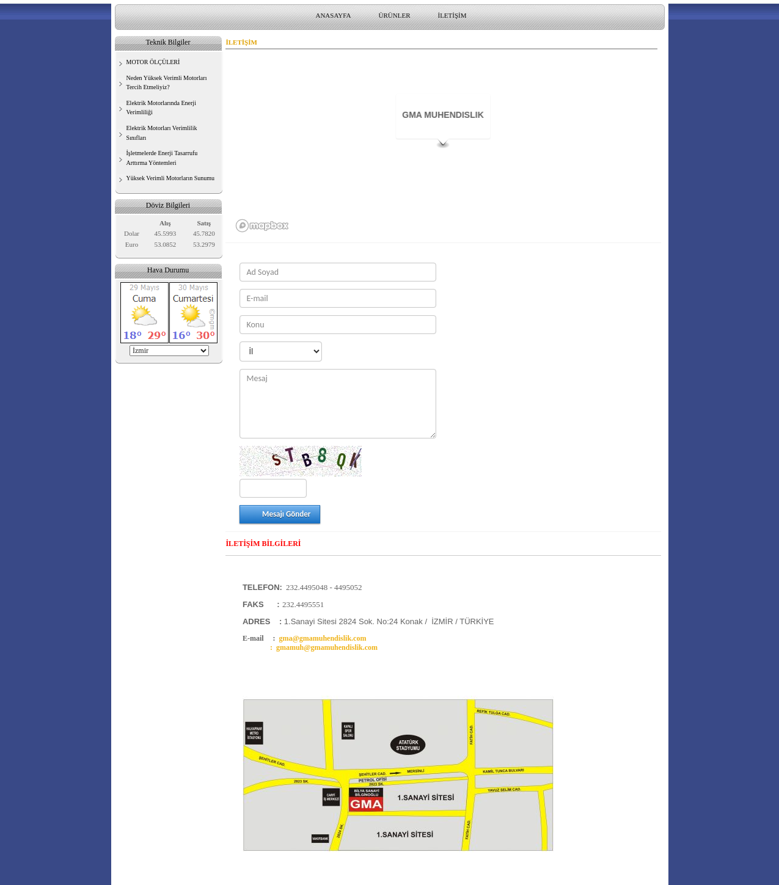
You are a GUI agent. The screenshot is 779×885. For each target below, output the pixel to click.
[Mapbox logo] (262, 226)
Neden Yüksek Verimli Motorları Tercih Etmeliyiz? (166, 83)
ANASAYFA (333, 15)
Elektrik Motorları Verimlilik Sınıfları (161, 133)
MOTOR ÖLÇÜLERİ (153, 62)
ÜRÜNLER (395, 15)
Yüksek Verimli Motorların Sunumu (170, 178)
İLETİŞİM (451, 15)
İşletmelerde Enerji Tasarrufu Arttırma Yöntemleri (162, 158)
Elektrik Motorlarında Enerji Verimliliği (161, 108)
